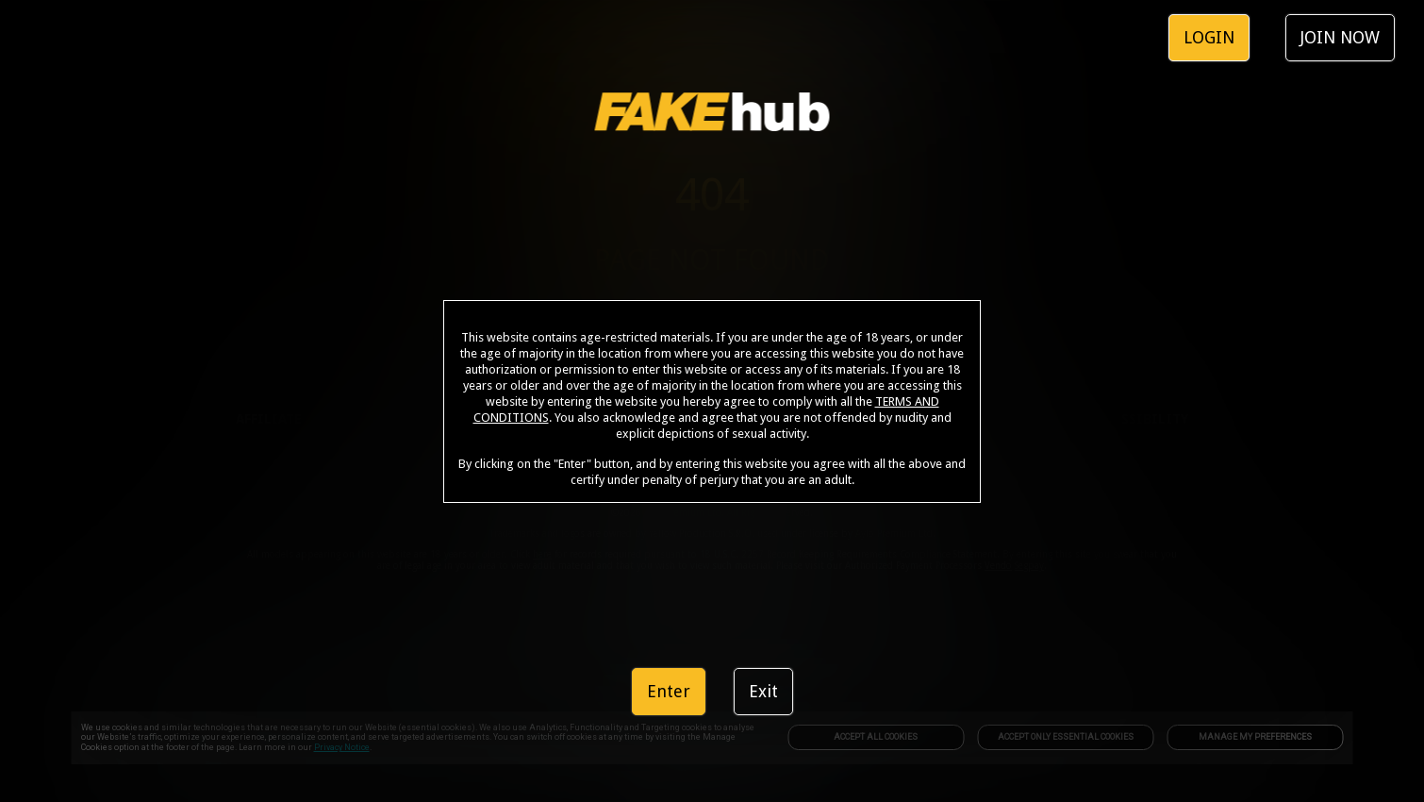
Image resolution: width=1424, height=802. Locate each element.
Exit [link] (763, 691)
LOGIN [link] (1209, 37)
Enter (668, 691)
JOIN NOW (1340, 37)
